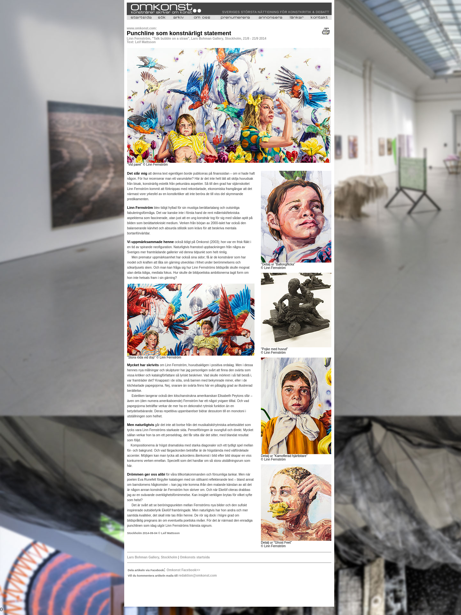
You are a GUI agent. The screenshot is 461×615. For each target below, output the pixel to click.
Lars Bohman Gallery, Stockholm (152, 557)
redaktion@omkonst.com (197, 575)
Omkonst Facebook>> (183, 570)
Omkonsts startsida (195, 557)
